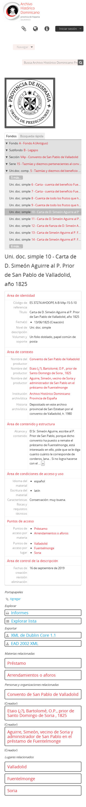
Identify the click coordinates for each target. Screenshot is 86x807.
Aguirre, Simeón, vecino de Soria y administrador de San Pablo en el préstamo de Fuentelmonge (52, 383)
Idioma (35, 29)
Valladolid (40, 543)
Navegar (22, 47)
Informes (17, 612)
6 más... (16, 246)
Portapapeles (24, 29)
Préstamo (40, 529)
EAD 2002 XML (22, 643)
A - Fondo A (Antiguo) (33, 143)
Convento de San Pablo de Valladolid (55, 359)
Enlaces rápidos (47, 29)
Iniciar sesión (68, 29)
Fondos (11, 136)
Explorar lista (21, 621)
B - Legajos (31, 150)
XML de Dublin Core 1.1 (31, 635)
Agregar (15, 599)
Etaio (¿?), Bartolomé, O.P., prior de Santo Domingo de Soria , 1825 (40, 713)
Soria (37, 553)
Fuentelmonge (44, 548)
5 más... (16, 178)
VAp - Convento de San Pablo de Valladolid (49, 157)
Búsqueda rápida (31, 136)
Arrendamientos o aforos (51, 533)
